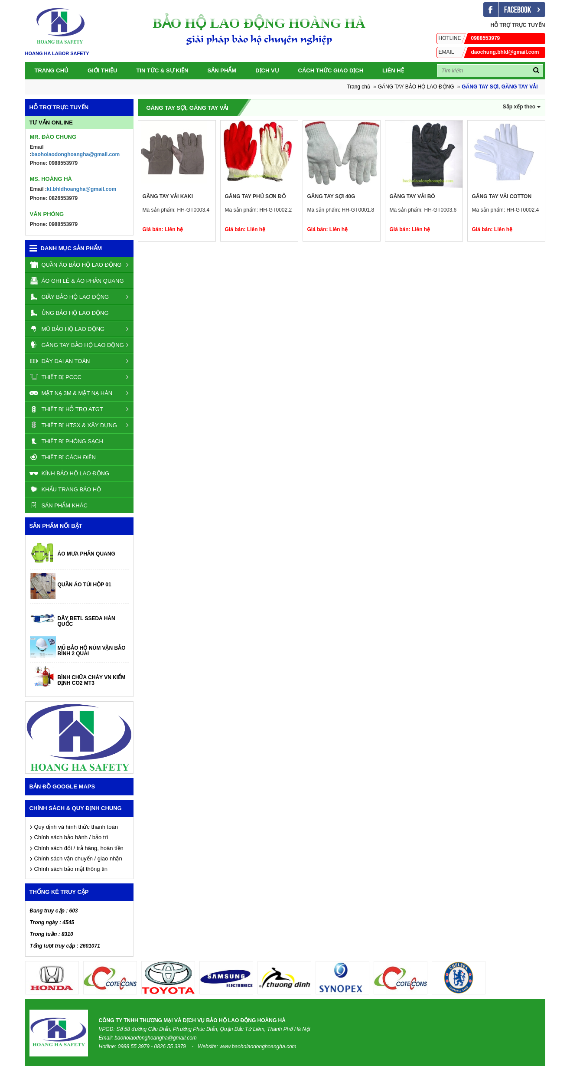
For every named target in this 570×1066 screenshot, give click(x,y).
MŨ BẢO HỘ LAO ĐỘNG (67, 329)
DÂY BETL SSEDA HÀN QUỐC (86, 621)
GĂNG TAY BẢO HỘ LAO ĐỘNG (416, 87)
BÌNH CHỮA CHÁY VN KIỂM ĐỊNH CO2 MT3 (92, 680)
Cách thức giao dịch (331, 70)
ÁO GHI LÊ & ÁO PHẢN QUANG (76, 280)
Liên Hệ (393, 70)
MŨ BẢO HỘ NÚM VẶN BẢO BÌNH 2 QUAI (92, 651)
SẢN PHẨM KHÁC (58, 505)
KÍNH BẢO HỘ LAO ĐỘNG (69, 473)
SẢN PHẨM (222, 70)
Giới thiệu (102, 70)
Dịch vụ (267, 70)
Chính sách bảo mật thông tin (70, 869)
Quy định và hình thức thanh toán (76, 827)
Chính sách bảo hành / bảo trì (71, 837)
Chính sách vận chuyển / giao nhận (78, 858)
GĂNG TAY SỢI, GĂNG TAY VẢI (499, 87)
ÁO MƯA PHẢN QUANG (86, 554)
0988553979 (468, 38)
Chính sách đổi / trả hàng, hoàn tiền (79, 848)
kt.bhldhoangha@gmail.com (81, 189)
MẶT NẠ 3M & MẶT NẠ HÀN (71, 393)
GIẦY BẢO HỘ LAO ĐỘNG (69, 297)
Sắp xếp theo (522, 107)
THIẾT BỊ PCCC (55, 377)
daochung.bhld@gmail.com (487, 52)
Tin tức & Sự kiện (162, 70)
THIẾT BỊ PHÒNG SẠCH (66, 441)
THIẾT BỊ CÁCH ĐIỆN (62, 457)
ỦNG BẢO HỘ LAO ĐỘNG (69, 313)
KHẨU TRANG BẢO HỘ (65, 489)
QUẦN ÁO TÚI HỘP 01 (84, 585)
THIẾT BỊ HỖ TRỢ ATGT (66, 409)
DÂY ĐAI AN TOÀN (59, 361)
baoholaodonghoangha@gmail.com (76, 154)
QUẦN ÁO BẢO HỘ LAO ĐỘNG (75, 264)
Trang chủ (52, 70)
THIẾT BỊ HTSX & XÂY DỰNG (73, 425)
